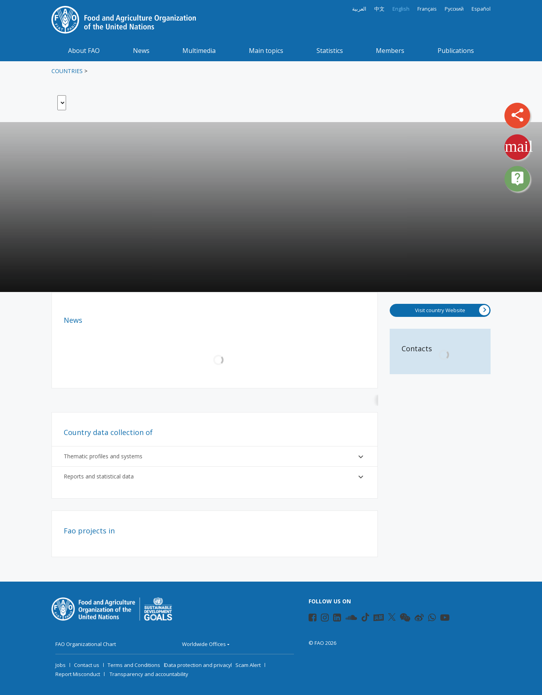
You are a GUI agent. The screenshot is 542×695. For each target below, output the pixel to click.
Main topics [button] (266, 50)
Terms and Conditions (134, 665)
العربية (359, 9)
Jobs (60, 665)
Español (481, 9)
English (400, 9)
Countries (67, 71)
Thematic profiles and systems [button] (215, 456)
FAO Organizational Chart (85, 644)
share (517, 115)
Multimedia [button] (199, 50)
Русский (454, 9)
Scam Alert (248, 665)
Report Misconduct (77, 674)
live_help (517, 178)
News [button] (141, 50)
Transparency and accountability (149, 674)
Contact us (86, 665)
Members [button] (390, 50)
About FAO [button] (84, 50)
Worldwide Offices (204, 644)
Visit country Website (452, 310)
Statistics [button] (329, 50)
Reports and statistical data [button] (215, 477)
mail (519, 146)
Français (427, 9)
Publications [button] (456, 50)
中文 (379, 9)
